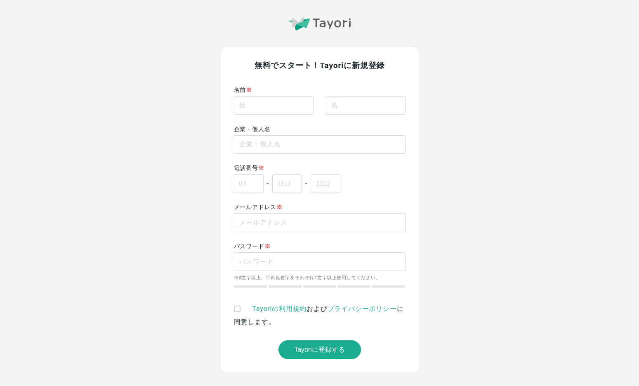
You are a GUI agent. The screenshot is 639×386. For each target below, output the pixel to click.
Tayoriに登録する (319, 349)
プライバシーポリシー (362, 309)
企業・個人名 (252, 129)
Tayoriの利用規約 (279, 309)
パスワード (249, 246)
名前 (240, 90)
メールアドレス (255, 207)
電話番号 (246, 168)
